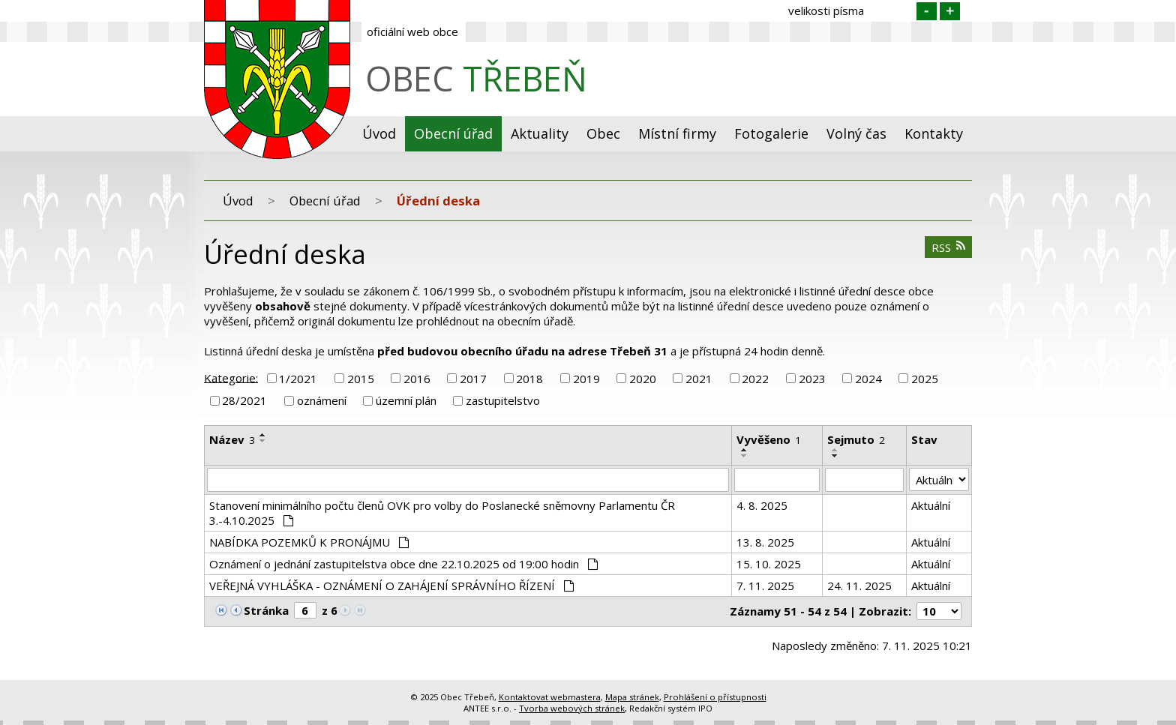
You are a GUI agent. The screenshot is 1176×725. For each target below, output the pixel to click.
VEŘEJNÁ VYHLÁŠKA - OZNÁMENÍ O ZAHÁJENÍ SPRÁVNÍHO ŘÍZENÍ (391, 585)
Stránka (266, 610)
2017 (473, 378)
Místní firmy (677, 133)
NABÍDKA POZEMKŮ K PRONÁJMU (309, 542)
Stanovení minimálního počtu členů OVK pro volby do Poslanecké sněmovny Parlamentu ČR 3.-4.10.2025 (442, 513)
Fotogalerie (771, 133)
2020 (642, 378)
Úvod (379, 133)
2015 (360, 378)
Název (232, 439)
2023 (812, 378)
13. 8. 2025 (765, 542)
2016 (417, 378)
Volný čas (856, 133)
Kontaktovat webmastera (550, 697)
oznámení (321, 400)
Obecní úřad (453, 133)
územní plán (406, 400)
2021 (699, 378)
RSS (949, 247)
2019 (586, 378)
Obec (603, 133)
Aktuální (930, 505)
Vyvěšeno (768, 439)
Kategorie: (231, 377)
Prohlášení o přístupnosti (715, 697)
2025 (924, 378)
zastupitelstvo (503, 400)
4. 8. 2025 (762, 505)
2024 (868, 378)
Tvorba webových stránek (572, 708)
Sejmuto (856, 439)
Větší (950, 11)
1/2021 (298, 378)
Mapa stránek (632, 697)
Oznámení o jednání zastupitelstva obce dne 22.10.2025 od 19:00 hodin (403, 563)
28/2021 (244, 400)
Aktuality (539, 133)
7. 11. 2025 (765, 585)
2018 (529, 378)
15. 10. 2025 (768, 563)
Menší (926, 11)
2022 (755, 378)
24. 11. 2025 (859, 585)
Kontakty (933, 133)
